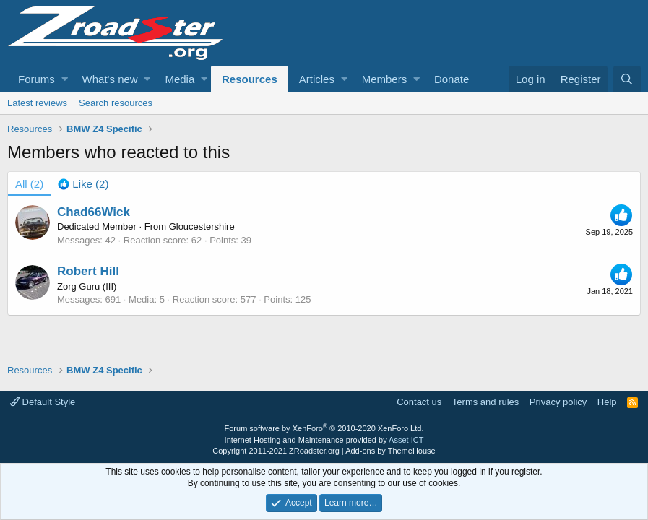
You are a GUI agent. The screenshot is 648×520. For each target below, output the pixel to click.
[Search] (627, 79)
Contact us (419, 401)
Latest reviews (37, 103)
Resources (249, 79)
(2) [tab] (29, 184)
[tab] (83, 184)
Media (179, 79)
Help (607, 401)
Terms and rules (485, 401)
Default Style (42, 401)
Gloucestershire (202, 226)
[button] (65, 79)
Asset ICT (406, 440)
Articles (316, 79)
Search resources (115, 103)
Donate (451, 79)
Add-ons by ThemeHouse (390, 450)
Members (384, 79)
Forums (36, 79)
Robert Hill (88, 271)
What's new (110, 79)
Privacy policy (558, 401)
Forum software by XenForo (324, 428)
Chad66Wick (93, 212)
